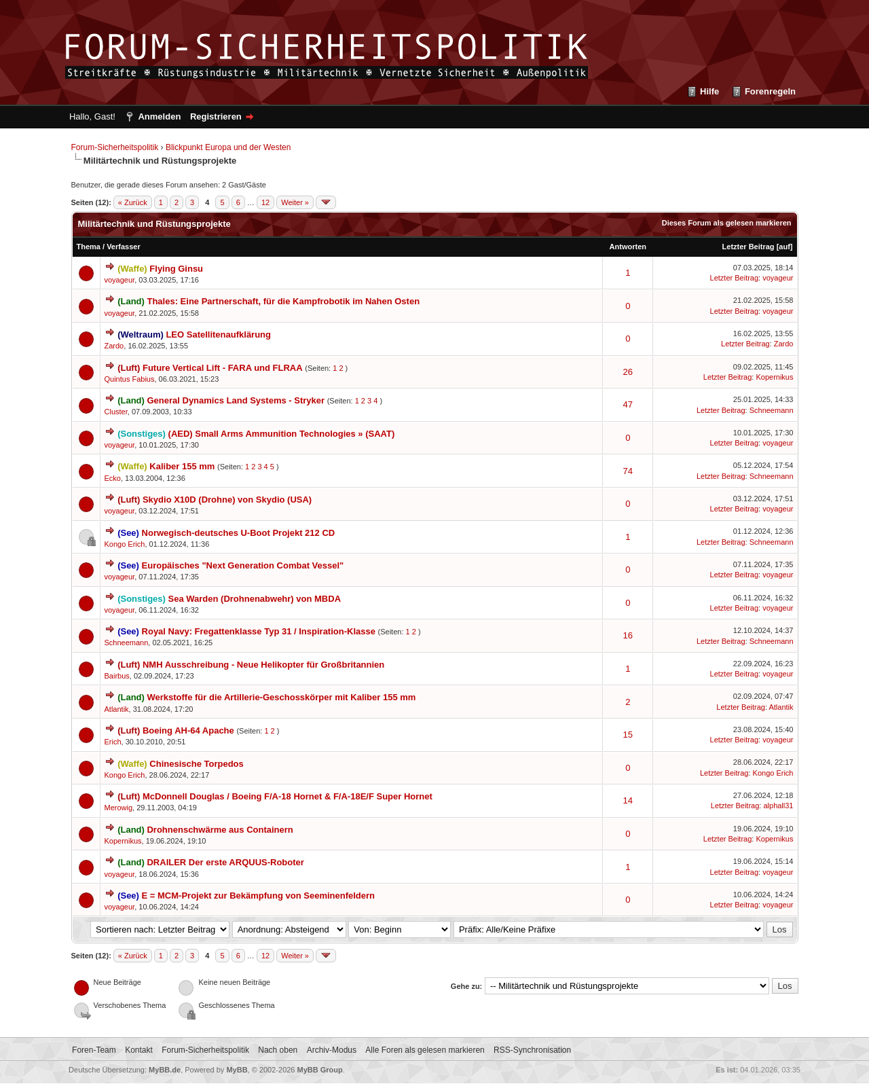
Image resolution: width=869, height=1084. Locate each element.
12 (265, 202)
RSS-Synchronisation (532, 1050)
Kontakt (139, 1050)
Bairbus (117, 676)
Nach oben (277, 1050)
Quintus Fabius (130, 379)
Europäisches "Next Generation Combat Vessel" (243, 565)
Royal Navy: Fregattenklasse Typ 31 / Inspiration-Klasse (258, 631)
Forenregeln (770, 91)
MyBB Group (320, 1070)
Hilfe (709, 91)
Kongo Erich (125, 544)
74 (628, 471)
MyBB (236, 1070)
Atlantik (117, 709)
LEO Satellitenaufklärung (218, 334)
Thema (88, 246)
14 (628, 800)
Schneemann (772, 410)
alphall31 (778, 805)
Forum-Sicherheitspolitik (115, 147)
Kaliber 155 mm (182, 466)
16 (628, 635)
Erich (113, 742)
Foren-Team (94, 1050)
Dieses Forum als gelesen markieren (727, 223)
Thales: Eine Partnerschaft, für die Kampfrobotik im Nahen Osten (283, 301)
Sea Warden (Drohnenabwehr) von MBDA (254, 599)
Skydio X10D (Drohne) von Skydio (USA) (227, 499)
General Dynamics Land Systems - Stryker (236, 400)
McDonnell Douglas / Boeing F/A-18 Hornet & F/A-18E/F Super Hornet (287, 796)
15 (628, 734)
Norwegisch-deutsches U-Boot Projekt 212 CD (238, 533)
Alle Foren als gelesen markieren (424, 1050)
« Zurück (132, 202)
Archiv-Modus (331, 1050)
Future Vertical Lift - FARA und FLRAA (223, 368)
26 (628, 372)
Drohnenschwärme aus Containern (220, 830)
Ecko (113, 478)
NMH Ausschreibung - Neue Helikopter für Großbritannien (263, 665)
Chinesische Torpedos (196, 764)
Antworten (628, 246)
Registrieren (216, 116)
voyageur (120, 280)
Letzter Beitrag (748, 246)
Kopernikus (774, 377)
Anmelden (159, 116)
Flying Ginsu (176, 269)
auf (784, 246)
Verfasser (124, 246)
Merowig (119, 807)
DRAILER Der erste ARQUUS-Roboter (225, 862)
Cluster (116, 412)
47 (628, 404)
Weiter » (295, 202)
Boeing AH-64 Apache (188, 730)
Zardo (114, 346)
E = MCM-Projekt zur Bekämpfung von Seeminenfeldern (258, 895)
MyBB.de (165, 1070)
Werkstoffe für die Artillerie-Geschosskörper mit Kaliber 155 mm (281, 697)
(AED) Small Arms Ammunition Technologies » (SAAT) (281, 434)
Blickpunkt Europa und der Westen (228, 147)
